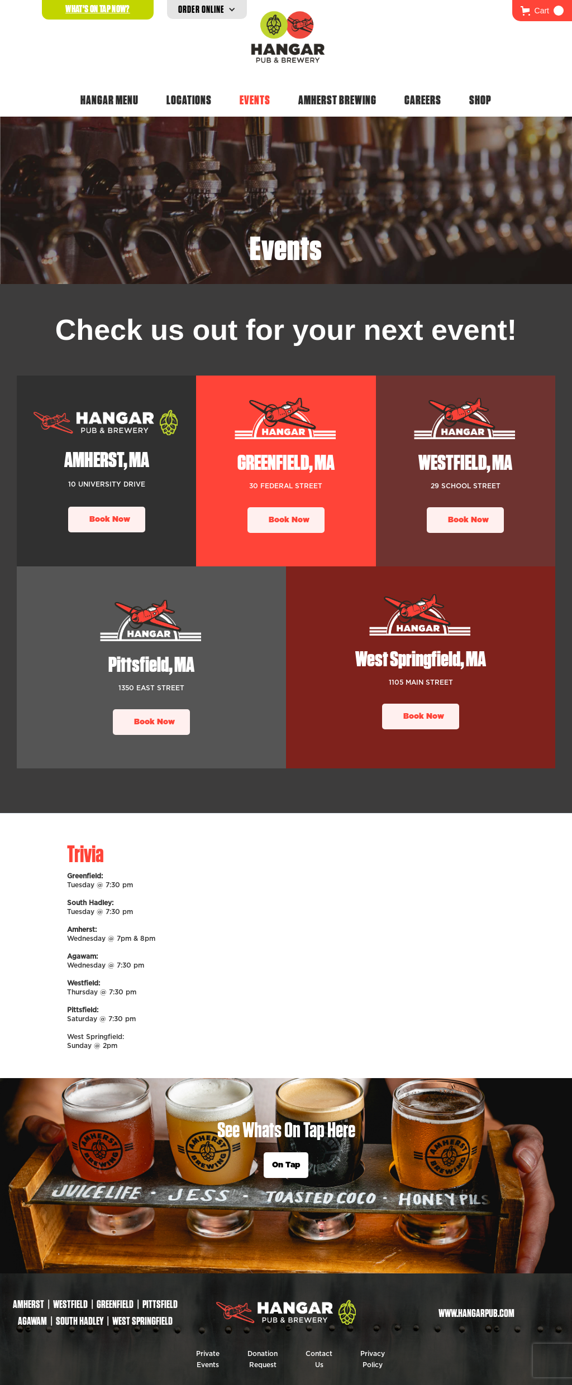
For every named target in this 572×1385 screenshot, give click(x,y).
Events (255, 100)
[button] (542, 10)
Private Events (208, 1359)
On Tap (286, 1165)
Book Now (109, 519)
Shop (480, 100)
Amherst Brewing (337, 100)
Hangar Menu (109, 100)
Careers (422, 100)
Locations (189, 100)
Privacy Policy (372, 1359)
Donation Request (262, 1359)
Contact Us (319, 1359)
